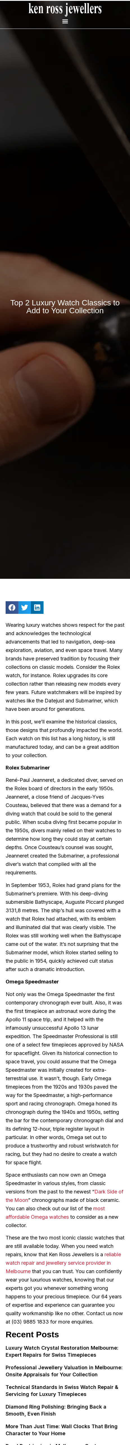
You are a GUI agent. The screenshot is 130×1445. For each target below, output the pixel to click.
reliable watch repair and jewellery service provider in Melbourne (63, 1263)
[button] (65, 21)
